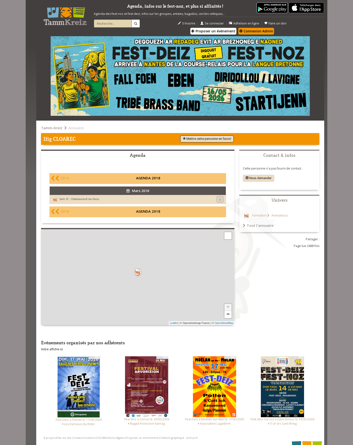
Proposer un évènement (213, 31)
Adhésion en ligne (244, 23)
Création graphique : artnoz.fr (178, 437)
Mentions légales (114, 437)
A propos (49, 437)
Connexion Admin (256, 31)
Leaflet (174, 323)
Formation (259, 215)
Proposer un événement (142, 437)
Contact (77, 437)
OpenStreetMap (224, 323)
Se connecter (212, 23)
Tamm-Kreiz (51, 127)
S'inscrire (186, 23)
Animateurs (279, 215)
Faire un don (275, 23)
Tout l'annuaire (258, 225)
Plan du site (63, 437)
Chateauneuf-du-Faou (85, 199)
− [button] (228, 314)
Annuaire (76, 127)
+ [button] (228, 307)
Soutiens (89, 437)
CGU (99, 437)
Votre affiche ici (52, 349)
